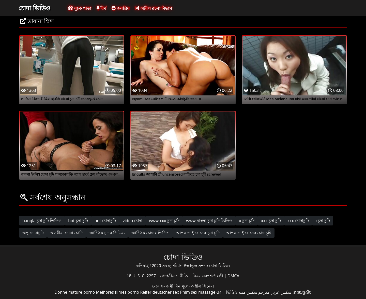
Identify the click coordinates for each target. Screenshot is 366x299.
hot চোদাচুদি (105, 220)
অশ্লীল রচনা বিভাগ (153, 8)
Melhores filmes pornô (117, 292)
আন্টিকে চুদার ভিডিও (107, 233)
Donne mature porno (74, 292)
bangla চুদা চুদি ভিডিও (42, 220)
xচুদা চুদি (322, 220)
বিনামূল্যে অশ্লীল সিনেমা (194, 286)
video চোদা (132, 220)
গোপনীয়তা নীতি (174, 276)
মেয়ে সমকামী (163, 286)
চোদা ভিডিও (34, 8)
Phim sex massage (197, 292)
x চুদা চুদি (246, 220)
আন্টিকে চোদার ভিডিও (150, 233)
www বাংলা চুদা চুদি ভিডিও (209, 220)
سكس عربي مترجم (274, 292)
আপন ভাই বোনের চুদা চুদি (198, 233)
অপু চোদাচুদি (33, 233)
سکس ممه (248, 292)
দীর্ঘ (101, 8)
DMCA (233, 276)
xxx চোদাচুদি (298, 220)
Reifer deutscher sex (159, 292)
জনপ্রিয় (120, 8)
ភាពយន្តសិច (302, 292)
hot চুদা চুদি (78, 220)
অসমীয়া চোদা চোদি (66, 233)
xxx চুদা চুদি (271, 220)
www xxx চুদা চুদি (164, 220)
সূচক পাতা (79, 8)
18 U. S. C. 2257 (142, 276)
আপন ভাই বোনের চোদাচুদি (248, 233)
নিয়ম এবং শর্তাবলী (208, 276)
